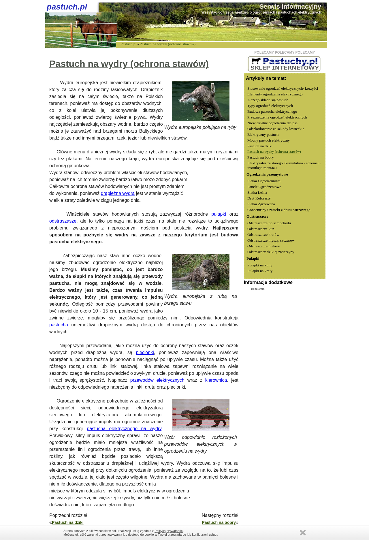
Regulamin (258, 288)
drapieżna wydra (118, 193)
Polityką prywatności (169, 531)
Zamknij (303, 532)
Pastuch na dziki (68, 522)
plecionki (145, 352)
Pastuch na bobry (219, 522)
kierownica (216, 380)
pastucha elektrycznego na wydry (124, 428)
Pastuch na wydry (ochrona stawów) (167, 44)
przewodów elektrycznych (157, 380)
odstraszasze (62, 221)
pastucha (58, 324)
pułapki (218, 214)
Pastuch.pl (128, 44)
